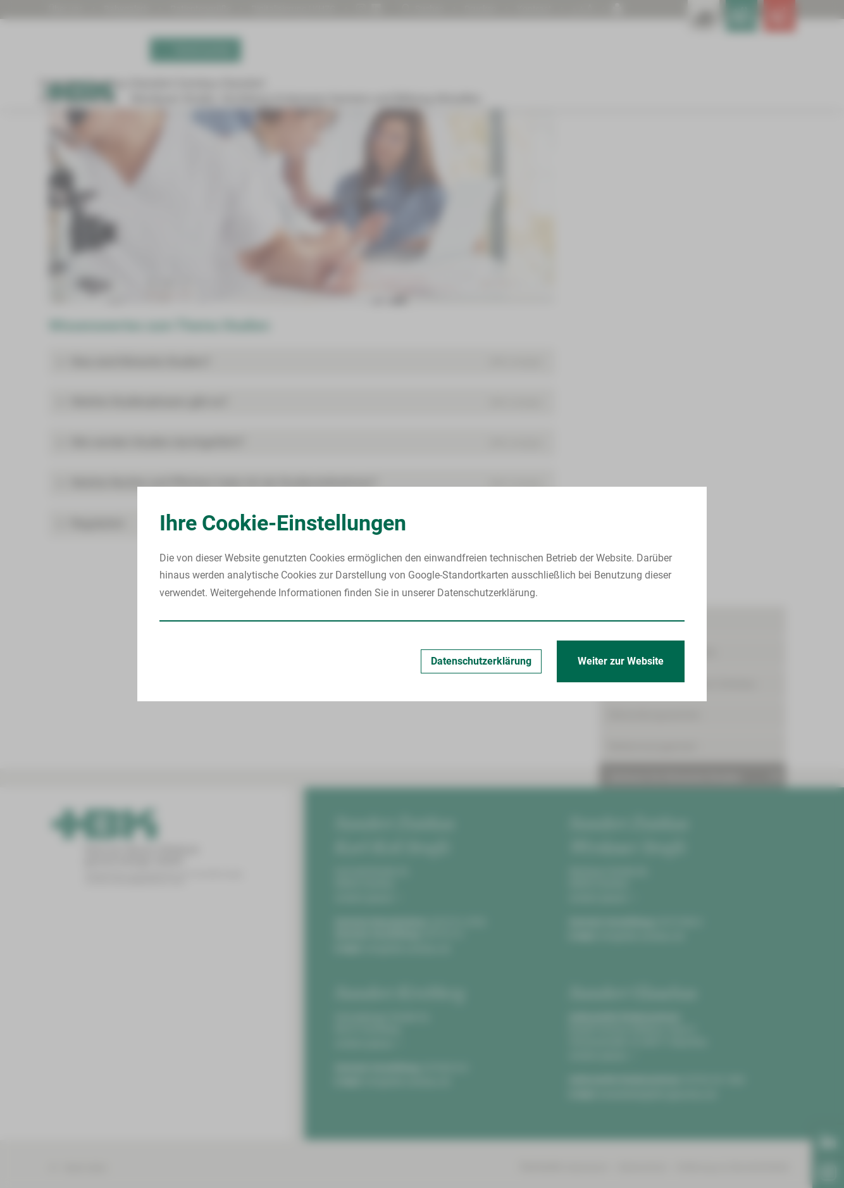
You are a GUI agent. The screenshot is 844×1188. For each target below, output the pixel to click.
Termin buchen (195, 68)
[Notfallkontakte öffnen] (770, 25)
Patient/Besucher (647, 214)
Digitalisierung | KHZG (319, 9)
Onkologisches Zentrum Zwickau (682, 277)
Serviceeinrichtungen (655, 628)
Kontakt (639, 426)
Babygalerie (134, 9)
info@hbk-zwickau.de (407, 1088)
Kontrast (533, 9)
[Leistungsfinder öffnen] (656, 25)
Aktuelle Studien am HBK (677, 491)
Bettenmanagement (653, 340)
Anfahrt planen (368, 1037)
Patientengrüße (215, 9)
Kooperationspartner (667, 534)
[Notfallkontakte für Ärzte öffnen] (713, 25)
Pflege (622, 566)
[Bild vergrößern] (302, 342)
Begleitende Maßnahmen (665, 597)
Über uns (68, 9)
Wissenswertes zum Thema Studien (413, 165)
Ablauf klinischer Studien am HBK (697, 469)
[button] (302, 501)
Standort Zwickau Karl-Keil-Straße (129, 165)
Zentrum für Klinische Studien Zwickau (269, 165)
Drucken (475, 9)
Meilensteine (650, 405)
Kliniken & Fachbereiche (662, 246)
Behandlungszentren (654, 309)
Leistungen (646, 512)
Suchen (413, 9)
